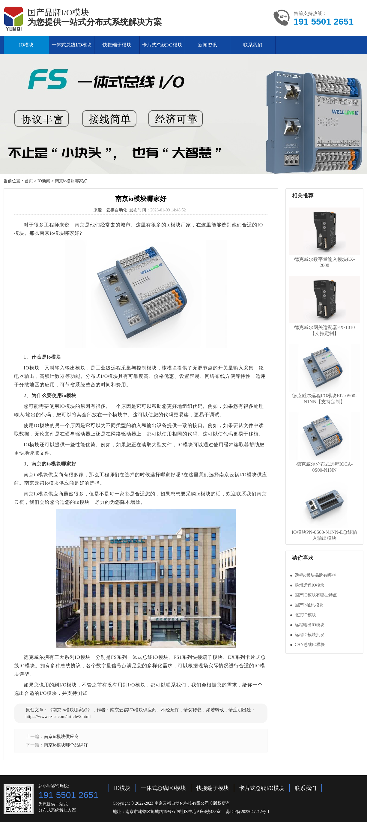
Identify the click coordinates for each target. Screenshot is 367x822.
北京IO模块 (305, 615)
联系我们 (252, 44)
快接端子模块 (117, 44)
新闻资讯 (207, 44)
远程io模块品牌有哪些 (315, 575)
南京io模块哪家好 (71, 181)
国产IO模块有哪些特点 (316, 595)
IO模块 (26, 44)
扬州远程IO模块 (309, 585)
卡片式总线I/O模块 (162, 44)
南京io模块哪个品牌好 (66, 745)
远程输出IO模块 (309, 625)
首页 (29, 181)
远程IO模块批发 (309, 634)
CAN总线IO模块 (310, 644)
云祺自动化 (116, 210)
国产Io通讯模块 (309, 605)
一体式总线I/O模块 (71, 44)
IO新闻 (43, 181)
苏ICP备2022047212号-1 (248, 811)
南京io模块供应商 (61, 736)
